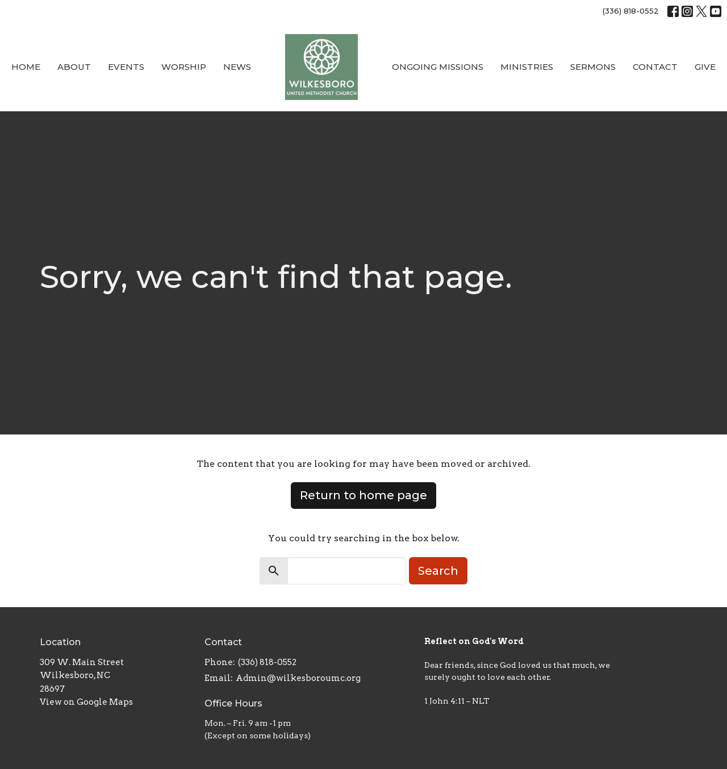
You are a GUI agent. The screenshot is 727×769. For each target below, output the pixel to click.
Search (438, 571)
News (237, 66)
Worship (183, 66)
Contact (655, 66)
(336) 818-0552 (631, 10)
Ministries (526, 66)
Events (126, 66)
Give (705, 66)
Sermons (593, 66)
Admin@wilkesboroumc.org (298, 678)
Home (25, 66)
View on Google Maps (86, 702)
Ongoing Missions (437, 66)
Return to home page (363, 495)
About (74, 66)
